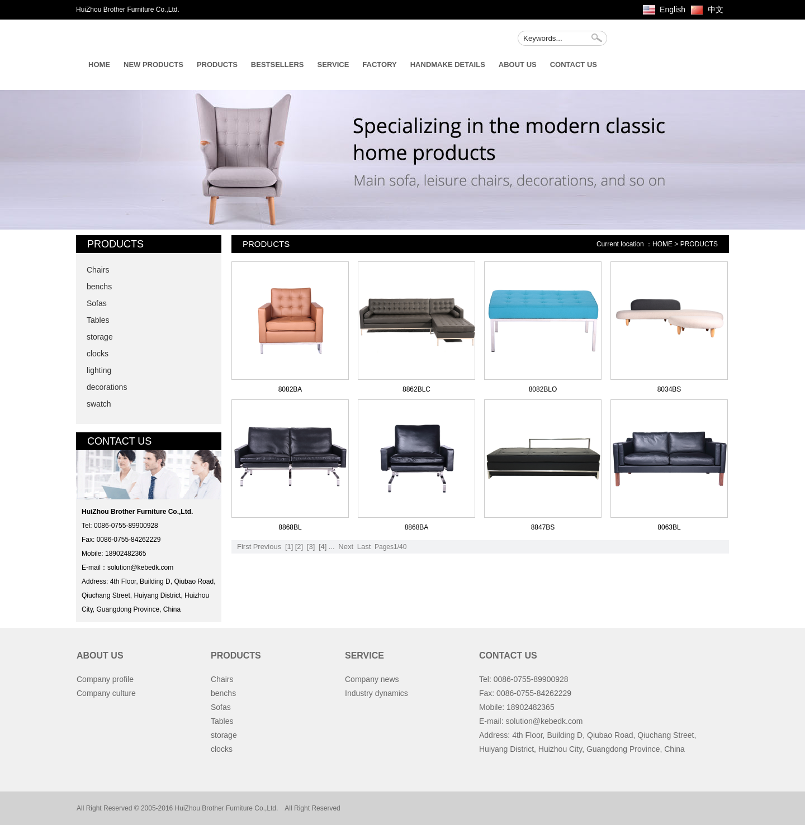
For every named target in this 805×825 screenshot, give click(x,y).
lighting (99, 370)
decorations (107, 387)
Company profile (105, 679)
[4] (322, 546)
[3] (311, 546)
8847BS (543, 527)
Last (364, 546)
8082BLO (543, 389)
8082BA (290, 389)
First (244, 546)
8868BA (417, 527)
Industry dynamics (376, 693)
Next (345, 546)
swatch (99, 403)
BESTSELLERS (277, 64)
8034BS (669, 389)
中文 (715, 9)
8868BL (289, 527)
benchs (99, 286)
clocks (97, 353)
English (672, 9)
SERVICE (333, 64)
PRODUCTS (217, 64)
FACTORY (379, 64)
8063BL (668, 527)
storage (100, 336)
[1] (289, 546)
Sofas (97, 303)
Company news (372, 679)
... (332, 546)
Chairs (98, 269)
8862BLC (416, 389)
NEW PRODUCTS (153, 64)
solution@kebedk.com (140, 567)
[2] (299, 546)
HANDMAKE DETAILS (447, 64)
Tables (98, 320)
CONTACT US (573, 64)
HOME (99, 64)
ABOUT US (518, 64)
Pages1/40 (390, 547)
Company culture (106, 693)
